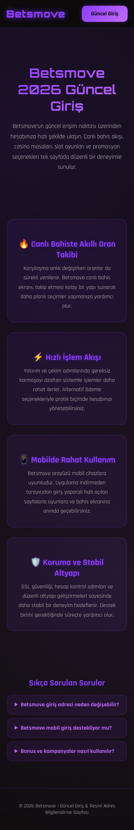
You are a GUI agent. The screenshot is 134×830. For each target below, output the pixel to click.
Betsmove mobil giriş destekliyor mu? (66, 728)
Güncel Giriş (105, 14)
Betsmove (35, 14)
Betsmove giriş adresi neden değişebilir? (70, 704)
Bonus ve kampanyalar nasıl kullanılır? (68, 751)
